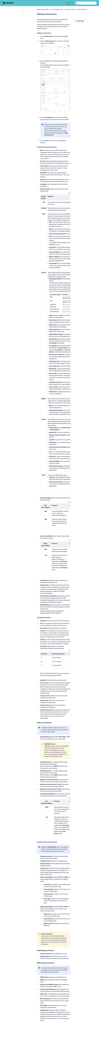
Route (46, 609)
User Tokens (54, 170)
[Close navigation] (23, 10)
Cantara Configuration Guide (57, 9)
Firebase (68, 274)
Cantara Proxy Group (54, 265)
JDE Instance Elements (59, 565)
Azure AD (61, 274)
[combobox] (86, 3)
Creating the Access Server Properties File (53, 691)
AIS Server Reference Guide (54, 673)
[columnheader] (43, 197)
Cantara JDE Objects (60, 515)
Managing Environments (82, 9)
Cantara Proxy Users (58, 208)
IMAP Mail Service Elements (53, 613)
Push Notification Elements (54, 602)
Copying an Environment (59, 26)
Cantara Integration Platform (43, 9)
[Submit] (77, 3)
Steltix (53, 419)
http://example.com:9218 (54, 643)
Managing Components (70, 9)
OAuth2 (54, 272)
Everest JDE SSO (56, 399)
